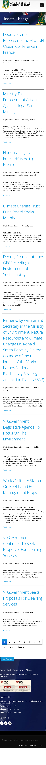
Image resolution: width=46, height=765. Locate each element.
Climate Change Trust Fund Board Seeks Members (21, 212)
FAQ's (21, 745)
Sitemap (33, 745)
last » (21, 647)
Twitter (6, 723)
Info (26, 745)
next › (11, 647)
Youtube (10, 723)
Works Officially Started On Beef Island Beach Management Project (22, 486)
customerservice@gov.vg (13, 712)
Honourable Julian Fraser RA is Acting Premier (18, 158)
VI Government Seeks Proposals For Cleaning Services (22, 598)
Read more (7, 83)
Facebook (2, 723)
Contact (40, 745)
